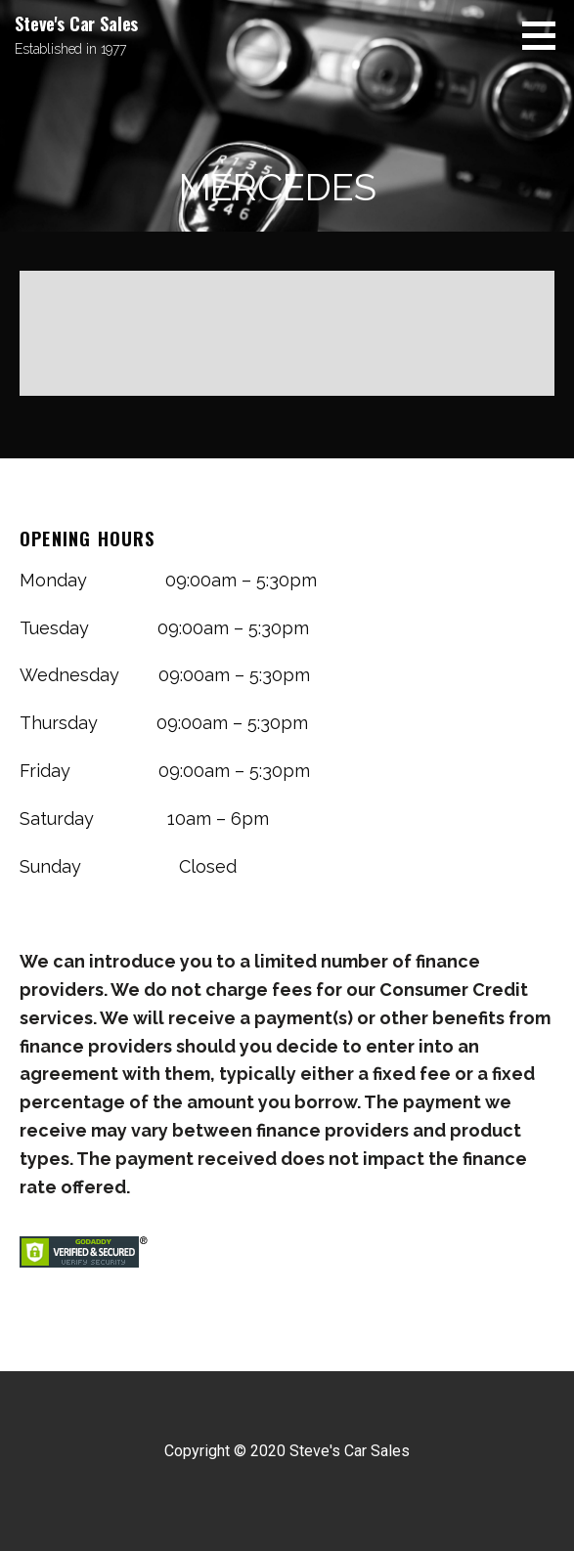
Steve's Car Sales (76, 23)
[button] (545, 35)
